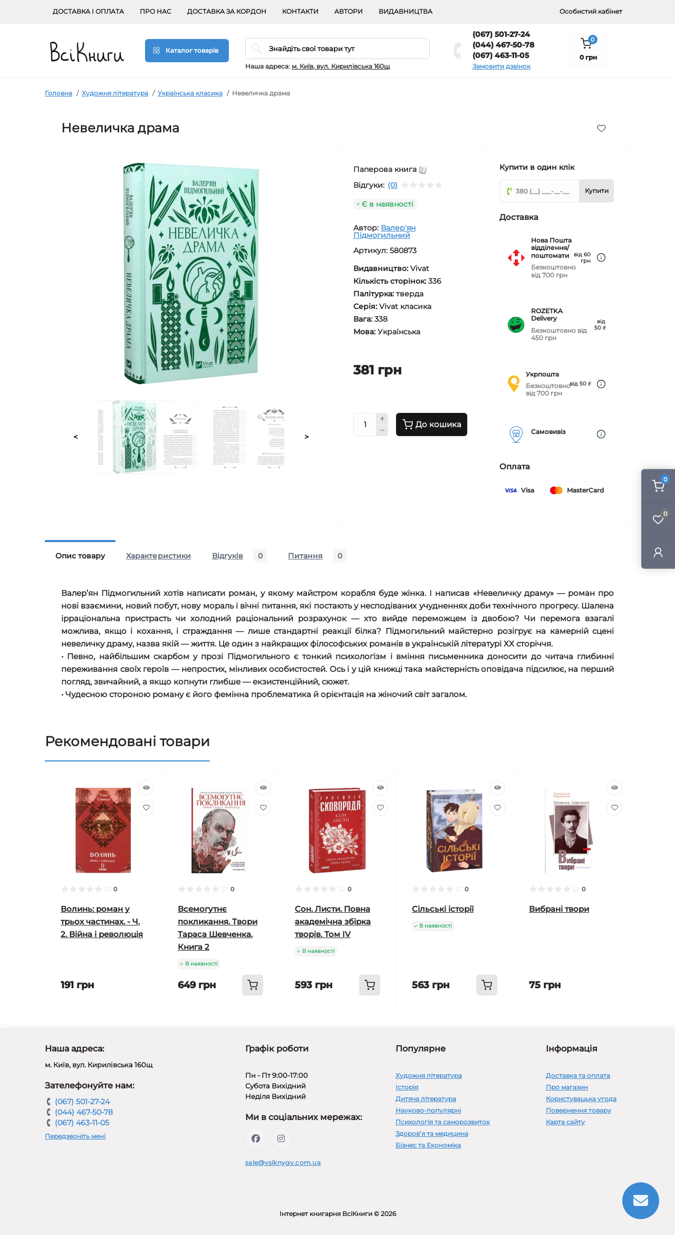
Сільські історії (443, 909)
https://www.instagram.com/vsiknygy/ (281, 1138)
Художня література (115, 93)
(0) (393, 185)
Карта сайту (565, 1122)
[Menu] (187, 50)
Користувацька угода (581, 1099)
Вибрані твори (559, 909)
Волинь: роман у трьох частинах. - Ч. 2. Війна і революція (102, 921)
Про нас (155, 11)
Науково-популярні (428, 1110)
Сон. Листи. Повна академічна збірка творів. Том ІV (333, 921)
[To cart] (252, 985)
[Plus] (382, 418)
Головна (58, 93)
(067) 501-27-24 (501, 34)
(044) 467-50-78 (503, 45)
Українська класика (190, 93)
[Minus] (382, 431)
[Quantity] (365, 424)
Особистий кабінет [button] (591, 11)
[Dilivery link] (601, 257)
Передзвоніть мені (75, 1136)
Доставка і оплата (88, 11)
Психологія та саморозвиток (443, 1122)
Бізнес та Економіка (428, 1145)
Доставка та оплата (578, 1075)
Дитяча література (426, 1099)
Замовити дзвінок (501, 66)
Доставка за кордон (226, 11)
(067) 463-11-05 (500, 55)
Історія (407, 1087)
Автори (348, 11)
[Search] (256, 48)
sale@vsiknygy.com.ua (283, 1162)
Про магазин (567, 1087)
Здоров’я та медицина (432, 1133)
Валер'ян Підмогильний (384, 231)
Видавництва (405, 11)
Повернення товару (578, 1110)
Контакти (300, 11)
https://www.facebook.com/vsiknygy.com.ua (256, 1138)
